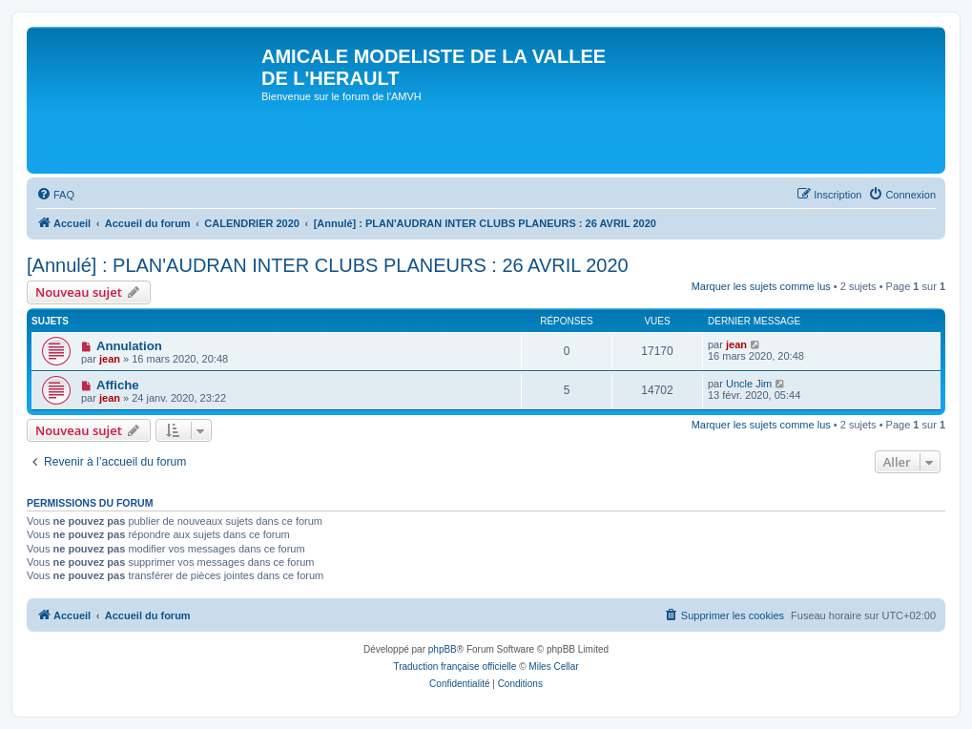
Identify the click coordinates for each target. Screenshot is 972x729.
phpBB (442, 649)
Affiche (117, 385)
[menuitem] (55, 194)
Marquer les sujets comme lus (761, 286)
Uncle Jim (749, 383)
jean (109, 358)
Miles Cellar (553, 666)
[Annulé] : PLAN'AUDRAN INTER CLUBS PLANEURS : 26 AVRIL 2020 (328, 265)
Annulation (129, 346)
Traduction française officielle (454, 666)
